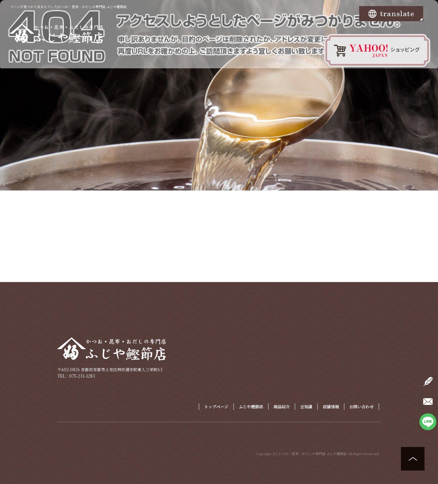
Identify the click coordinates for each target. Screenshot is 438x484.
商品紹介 (282, 406)
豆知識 (306, 406)
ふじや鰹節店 (251, 406)
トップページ (320, 55)
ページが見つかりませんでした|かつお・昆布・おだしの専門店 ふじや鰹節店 (68, 6)
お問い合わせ (361, 406)
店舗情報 (331, 406)
